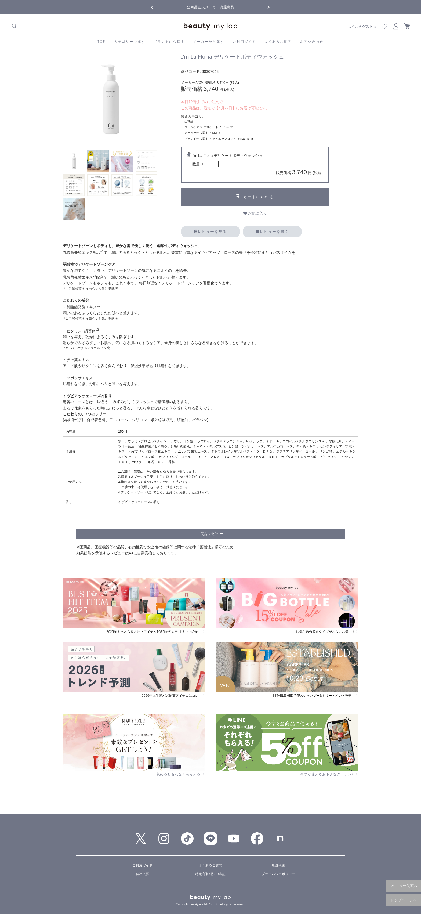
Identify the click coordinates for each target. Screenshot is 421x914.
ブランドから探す (169, 41)
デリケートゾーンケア (218, 127)
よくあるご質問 (278, 41)
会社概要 (142, 874)
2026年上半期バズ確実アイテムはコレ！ (173, 695)
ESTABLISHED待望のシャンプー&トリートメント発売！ (315, 695)
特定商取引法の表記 (210, 874)
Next (264, 6)
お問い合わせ (311, 41)
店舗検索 (278, 865)
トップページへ (403, 900)
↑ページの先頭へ (403, 885)
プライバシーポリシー (278, 874)
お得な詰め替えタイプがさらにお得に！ (327, 632)
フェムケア (191, 127)
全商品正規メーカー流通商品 (210, 7)
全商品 (188, 121)
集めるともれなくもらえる (181, 774)
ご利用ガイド (244, 41)
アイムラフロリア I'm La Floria (232, 138)
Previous (156, 6)
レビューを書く (272, 231)
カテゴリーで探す (129, 41)
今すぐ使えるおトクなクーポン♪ (329, 774)
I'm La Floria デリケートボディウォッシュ (257, 165)
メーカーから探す (208, 41)
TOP (102, 41)
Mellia (216, 132)
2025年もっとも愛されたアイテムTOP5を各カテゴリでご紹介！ (155, 632)
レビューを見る (210, 231)
